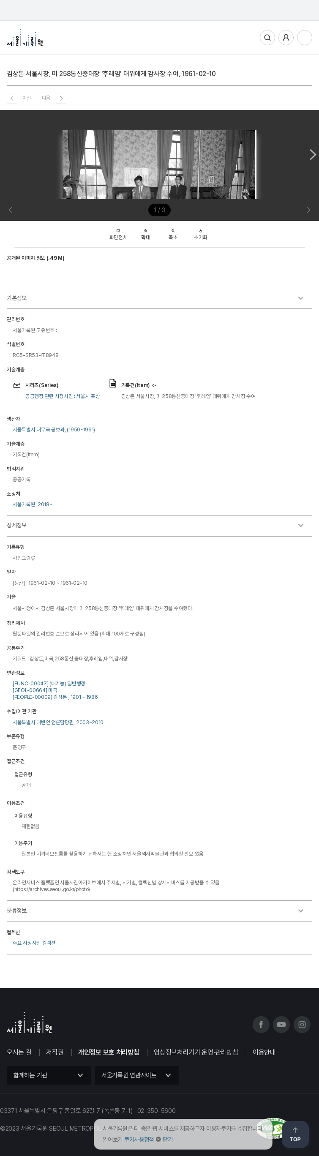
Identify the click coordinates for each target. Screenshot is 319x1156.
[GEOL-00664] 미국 (35, 690)
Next (313, 154)
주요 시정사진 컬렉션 (34, 943)
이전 (26, 98)
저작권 (54, 1052)
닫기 (167, 1139)
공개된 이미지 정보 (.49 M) (36, 258)
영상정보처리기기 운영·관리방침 (196, 1052)
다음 (46, 98)
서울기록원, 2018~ (32, 504)
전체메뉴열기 (304, 37)
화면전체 (118, 232)
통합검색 (267, 37)
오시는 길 (19, 1052)
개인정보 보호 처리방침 (108, 1052)
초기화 (200, 232)
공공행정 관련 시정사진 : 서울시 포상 (62, 396)
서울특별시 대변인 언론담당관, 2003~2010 (58, 722)
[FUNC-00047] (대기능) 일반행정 (49, 683)
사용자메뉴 (286, 37)
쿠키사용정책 (139, 1139)
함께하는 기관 (30, 1075)
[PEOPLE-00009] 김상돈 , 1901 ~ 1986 (55, 697)
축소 (173, 232)
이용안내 (264, 1052)
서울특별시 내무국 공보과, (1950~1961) (54, 429)
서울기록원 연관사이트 (129, 1075)
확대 (145, 232)
